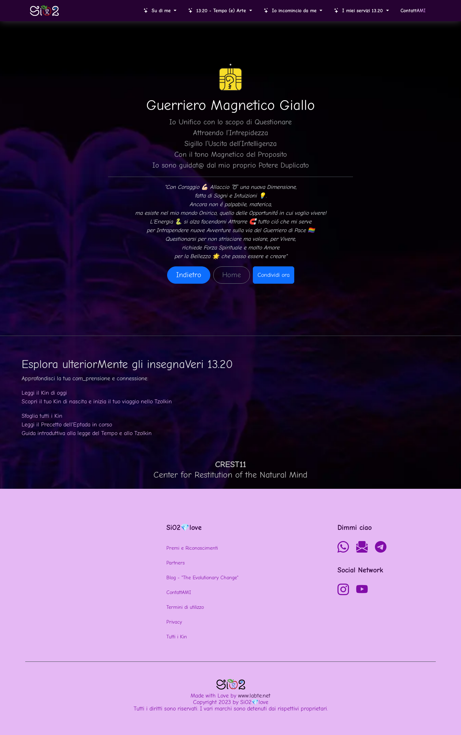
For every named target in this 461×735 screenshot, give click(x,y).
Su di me (158, 11)
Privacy (174, 622)
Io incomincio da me (291, 11)
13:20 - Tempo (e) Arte (218, 11)
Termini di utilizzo (185, 607)
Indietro (188, 275)
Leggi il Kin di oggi (44, 393)
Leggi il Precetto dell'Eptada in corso (67, 424)
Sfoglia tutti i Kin (42, 416)
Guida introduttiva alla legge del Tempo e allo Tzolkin (87, 433)
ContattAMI (178, 592)
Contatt (413, 11)
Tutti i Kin (176, 637)
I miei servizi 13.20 (359, 11)
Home (231, 275)
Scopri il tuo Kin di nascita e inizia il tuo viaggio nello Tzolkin (97, 401)
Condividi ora (274, 275)
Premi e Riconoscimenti (192, 548)
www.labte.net (254, 695)
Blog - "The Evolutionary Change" (202, 578)
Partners (175, 563)
